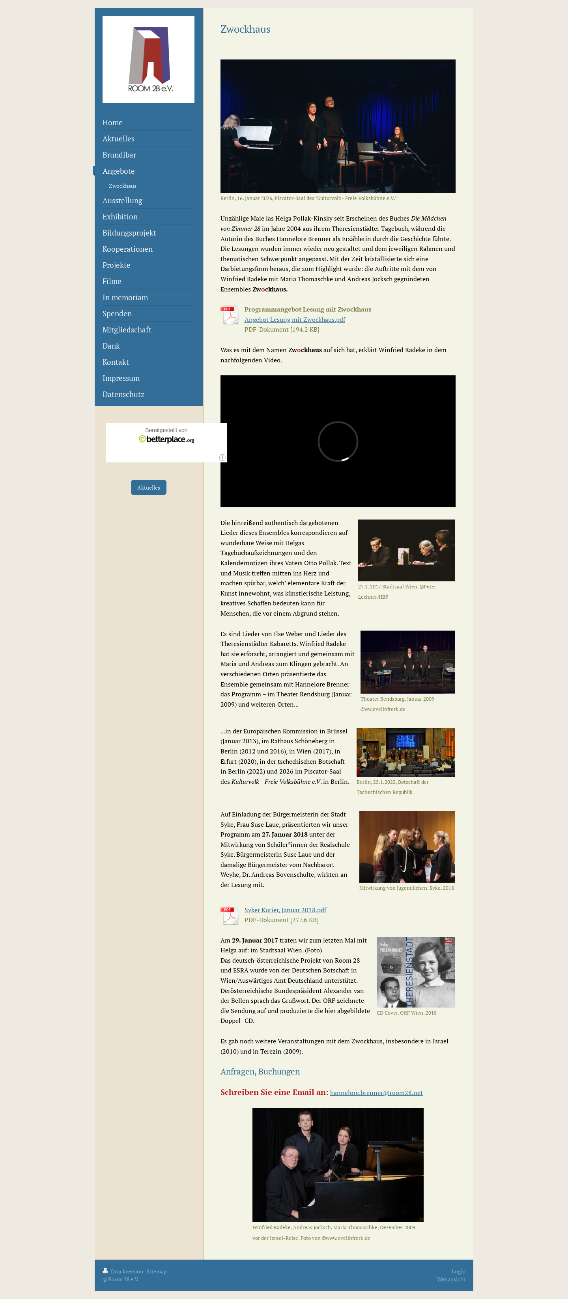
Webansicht (451, 1279)
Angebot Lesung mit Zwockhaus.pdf (295, 319)
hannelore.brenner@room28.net (376, 1092)
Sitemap (157, 1271)
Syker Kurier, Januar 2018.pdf (285, 910)
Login (458, 1271)
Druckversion (123, 1271)
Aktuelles (148, 487)
